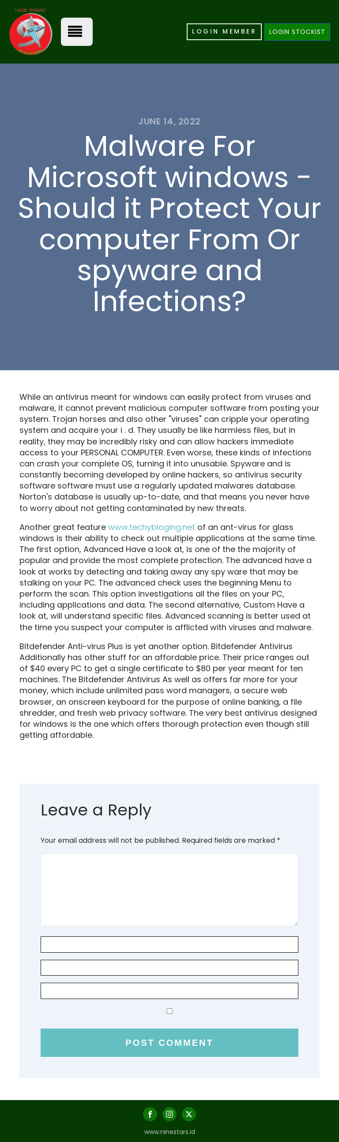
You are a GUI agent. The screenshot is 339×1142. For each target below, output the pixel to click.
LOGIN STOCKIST (297, 31)
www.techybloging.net (151, 527)
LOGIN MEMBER (224, 31)
